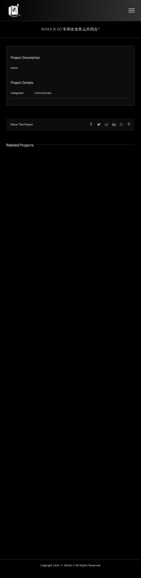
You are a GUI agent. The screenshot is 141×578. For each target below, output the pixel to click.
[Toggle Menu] (132, 10)
